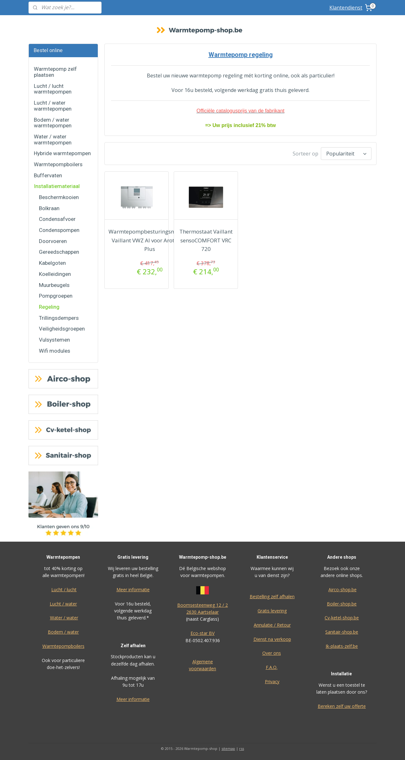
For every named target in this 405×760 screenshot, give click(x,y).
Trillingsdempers (59, 318)
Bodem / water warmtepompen (53, 123)
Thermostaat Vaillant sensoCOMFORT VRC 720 (205, 240)
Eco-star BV (202, 633)
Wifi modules (54, 351)
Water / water (64, 618)
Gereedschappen (59, 252)
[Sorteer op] (346, 154)
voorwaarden (202, 669)
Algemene (202, 662)
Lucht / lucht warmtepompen (53, 89)
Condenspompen (59, 230)
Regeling (49, 307)
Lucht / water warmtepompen (53, 106)
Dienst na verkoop (272, 639)
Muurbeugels (54, 285)
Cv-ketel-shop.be (342, 618)
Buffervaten (48, 175)
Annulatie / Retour (272, 625)
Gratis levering (272, 611)
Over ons (271, 653)
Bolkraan (49, 208)
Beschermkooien (59, 197)
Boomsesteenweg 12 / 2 (202, 605)
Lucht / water (63, 604)
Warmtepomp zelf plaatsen (55, 72)
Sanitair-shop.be (341, 632)
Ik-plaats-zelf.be (342, 646)
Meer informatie (133, 590)
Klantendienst (345, 7)
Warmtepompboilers (58, 164)
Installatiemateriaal (57, 186)
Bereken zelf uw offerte (342, 706)
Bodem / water (63, 632)
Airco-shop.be (342, 590)
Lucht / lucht (64, 590)
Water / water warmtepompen (53, 139)
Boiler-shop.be (342, 604)
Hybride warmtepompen (62, 153)
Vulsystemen (54, 340)
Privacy (272, 681)
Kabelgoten (52, 263)
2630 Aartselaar (202, 612)
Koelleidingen (55, 274)
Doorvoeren (53, 241)
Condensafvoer (57, 219)
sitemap (228, 748)
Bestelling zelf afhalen (272, 596)
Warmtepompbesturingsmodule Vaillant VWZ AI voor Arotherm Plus (149, 240)
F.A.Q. (271, 667)
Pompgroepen (55, 296)
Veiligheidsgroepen (62, 328)
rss (241, 748)
